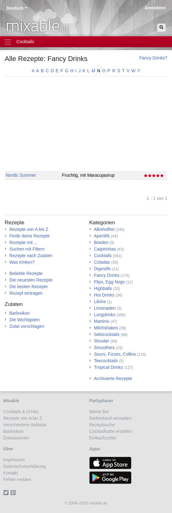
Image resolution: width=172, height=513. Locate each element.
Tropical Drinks (108, 367)
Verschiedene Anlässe (25, 424)
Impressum (14, 459)
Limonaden (104, 308)
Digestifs (102, 268)
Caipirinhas (105, 248)
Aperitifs (102, 235)
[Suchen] (161, 27)
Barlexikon (19, 313)
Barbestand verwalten (110, 418)
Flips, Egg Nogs (109, 281)
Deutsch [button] (14, 8)
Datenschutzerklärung (24, 466)
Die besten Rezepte (28, 286)
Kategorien (102, 223)
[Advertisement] (86, 127)
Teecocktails (106, 360)
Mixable (11, 400)
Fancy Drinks (107, 275)
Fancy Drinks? (153, 57)
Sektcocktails (107, 334)
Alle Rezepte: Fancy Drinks (46, 59)
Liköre (100, 301)
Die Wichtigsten (24, 319)
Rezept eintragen (26, 293)
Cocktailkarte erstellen (110, 431)
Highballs (103, 288)
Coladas (102, 262)
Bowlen (101, 242)
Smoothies (104, 347)
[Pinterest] (14, 492)
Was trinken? (22, 262)
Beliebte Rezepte (26, 273)
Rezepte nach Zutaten (30, 255)
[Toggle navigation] (86, 41)
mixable (38, 25)
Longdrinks (104, 314)
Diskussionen (16, 437)
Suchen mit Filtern (27, 248)
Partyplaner (101, 400)
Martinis (101, 321)
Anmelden (155, 7)
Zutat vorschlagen (26, 326)
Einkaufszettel (102, 437)
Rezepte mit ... (23, 242)
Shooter (101, 340)
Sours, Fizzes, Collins (115, 354)
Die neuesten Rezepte (31, 279)
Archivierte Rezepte (113, 378)
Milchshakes (106, 327)
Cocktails (103, 255)
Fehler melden (17, 479)
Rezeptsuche (102, 424)
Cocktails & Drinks (21, 411)
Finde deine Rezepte (29, 235)
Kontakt (10, 472)
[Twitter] (7, 492)
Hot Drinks (104, 294)
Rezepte (14, 223)
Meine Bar (99, 411)
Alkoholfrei (104, 229)
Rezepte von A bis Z (28, 229)
